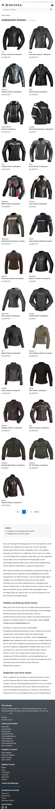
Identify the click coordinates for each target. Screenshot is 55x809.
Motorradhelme (18, 713)
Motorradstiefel (7, 745)
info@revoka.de (7, 720)
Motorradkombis (7, 741)
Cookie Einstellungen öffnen (11, 786)
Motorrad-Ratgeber (8, 755)
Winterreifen (6, 731)
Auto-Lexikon (6, 760)
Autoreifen (5, 713)
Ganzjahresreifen (7, 734)
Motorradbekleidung (9, 736)
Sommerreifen (6, 729)
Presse (51, 2)
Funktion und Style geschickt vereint (20, 531)
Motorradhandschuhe (9, 743)
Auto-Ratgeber (33, 2)
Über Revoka (24, 2)
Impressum (5, 793)
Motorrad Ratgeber (43, 2)
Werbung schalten (8, 800)
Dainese (4, 779)
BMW (4, 767)
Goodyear (5, 775)
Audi (3, 770)
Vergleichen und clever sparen (18, 534)
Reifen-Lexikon (7, 757)
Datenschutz (6, 796)
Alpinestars (5, 777)
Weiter (36, 512)
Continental (6, 772)
